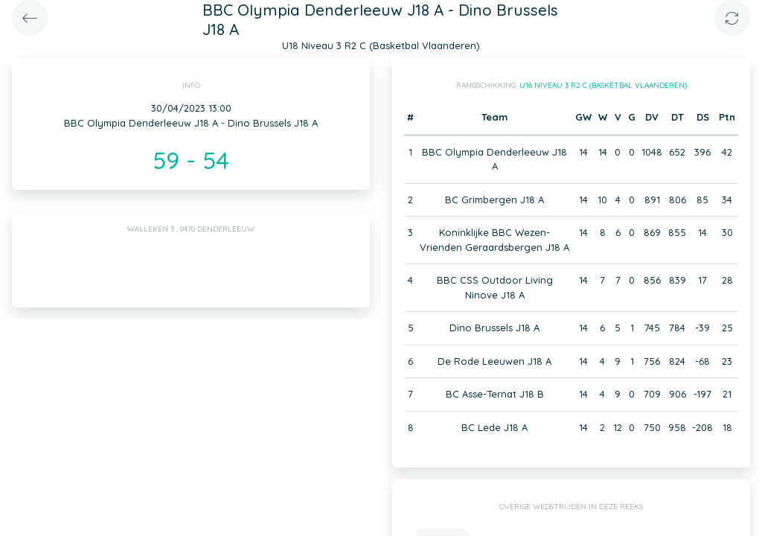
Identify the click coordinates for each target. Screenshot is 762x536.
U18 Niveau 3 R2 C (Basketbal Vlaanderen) (603, 85)
